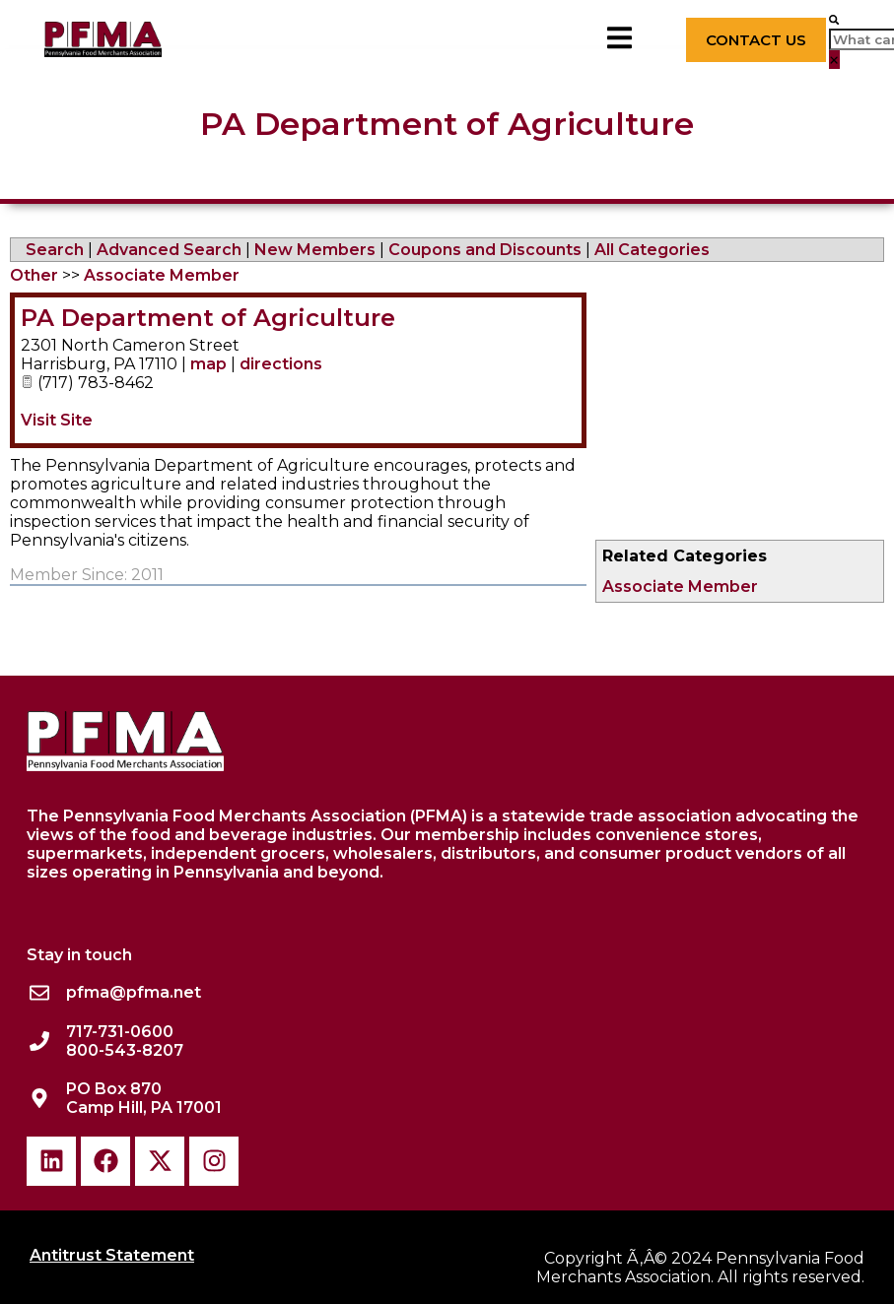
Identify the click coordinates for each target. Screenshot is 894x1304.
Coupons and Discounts (485, 249)
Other (34, 275)
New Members (315, 249)
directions (281, 364)
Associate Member (680, 586)
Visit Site (57, 420)
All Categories (652, 249)
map (208, 364)
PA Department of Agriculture (208, 317)
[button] (834, 19)
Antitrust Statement (112, 1255)
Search (55, 249)
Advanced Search (169, 249)
